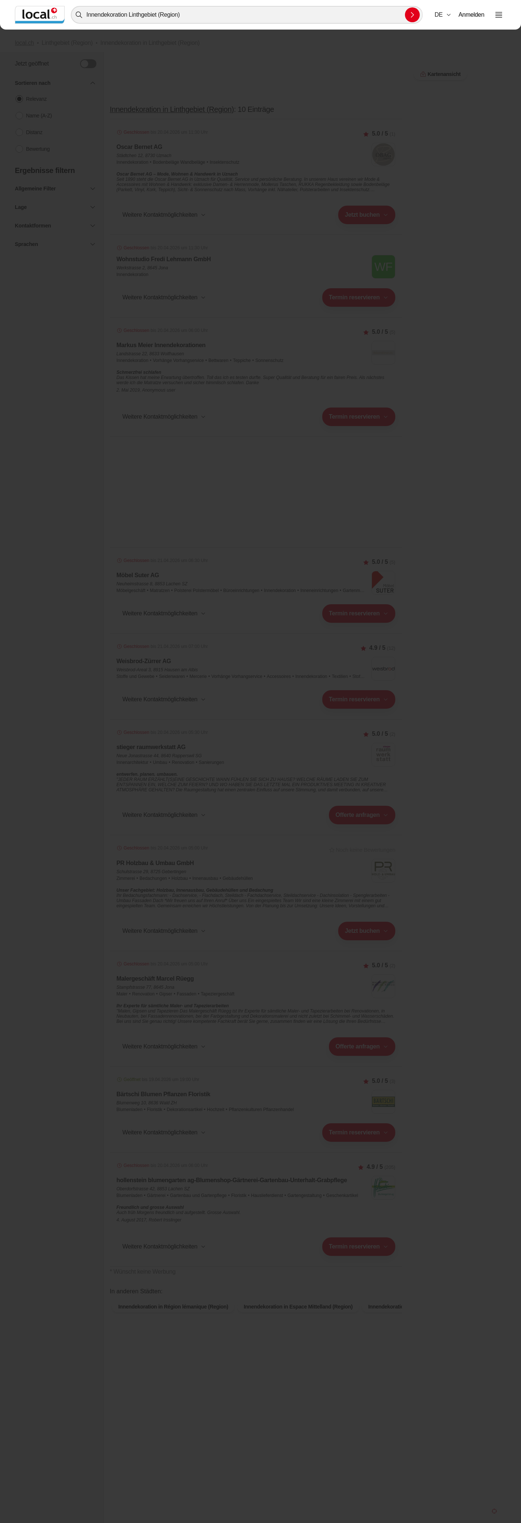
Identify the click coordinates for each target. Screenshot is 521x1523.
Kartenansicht (255, 1284)
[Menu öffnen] (498, 14)
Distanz (34, 132)
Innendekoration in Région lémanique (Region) (173, 1318)
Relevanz (36, 99)
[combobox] (247, 15)
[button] (443, 15)
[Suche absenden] (412, 14)
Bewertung (38, 149)
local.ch (24, 43)
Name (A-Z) (39, 116)
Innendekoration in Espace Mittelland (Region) (298, 1318)
